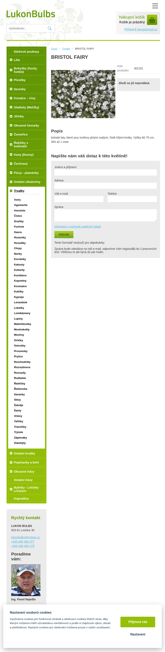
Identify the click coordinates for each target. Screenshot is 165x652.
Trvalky (66, 48)
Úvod (54, 48)
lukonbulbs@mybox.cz (25, 537)
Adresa (58, 180)
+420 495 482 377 (22, 541)
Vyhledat (50, 28)
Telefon (112, 193)
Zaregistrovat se (147, 29)
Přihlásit (129, 29)
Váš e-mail (61, 193)
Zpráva (58, 207)
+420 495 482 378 (22, 546)
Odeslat (64, 234)
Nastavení (137, 634)
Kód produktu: (123, 68)
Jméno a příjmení (65, 167)
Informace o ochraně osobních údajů (77, 226)
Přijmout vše (137, 622)
